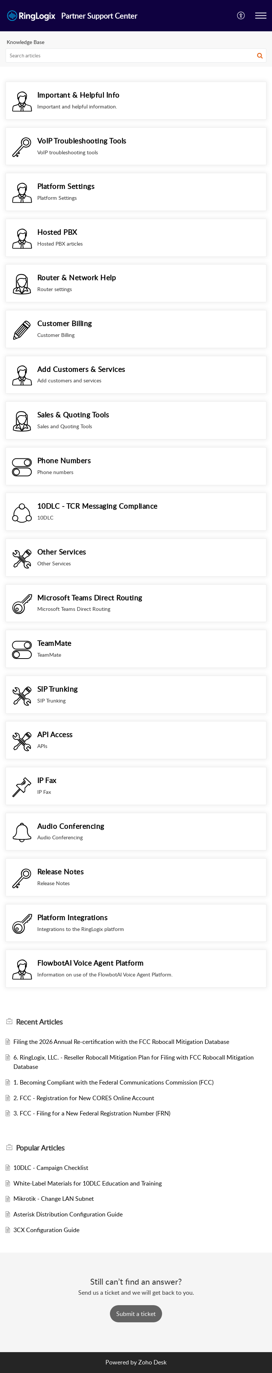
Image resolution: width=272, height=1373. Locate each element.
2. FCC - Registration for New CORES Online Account (83, 1098)
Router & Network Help (76, 277)
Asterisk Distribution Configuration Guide (68, 1214)
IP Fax (46, 780)
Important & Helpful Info (78, 95)
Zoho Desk (152, 1362)
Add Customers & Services (81, 369)
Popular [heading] (40, 1148)
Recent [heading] (39, 1022)
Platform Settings (66, 186)
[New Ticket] (136, 1314)
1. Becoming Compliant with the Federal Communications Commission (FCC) (113, 1082)
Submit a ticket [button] (136, 1314)
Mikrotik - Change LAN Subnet (53, 1198)
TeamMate (54, 643)
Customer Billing (64, 323)
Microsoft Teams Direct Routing (89, 598)
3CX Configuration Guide (46, 1230)
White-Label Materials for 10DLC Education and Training (87, 1183)
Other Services (61, 552)
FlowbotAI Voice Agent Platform (90, 963)
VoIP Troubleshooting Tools (81, 141)
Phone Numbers (64, 460)
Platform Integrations (72, 917)
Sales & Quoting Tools (73, 415)
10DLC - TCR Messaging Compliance (97, 506)
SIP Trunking (57, 689)
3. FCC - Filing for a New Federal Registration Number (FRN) (91, 1113)
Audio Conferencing (70, 826)
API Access (55, 734)
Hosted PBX (57, 232)
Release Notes (60, 872)
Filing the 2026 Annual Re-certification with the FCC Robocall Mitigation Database (121, 1042)
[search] (136, 55)
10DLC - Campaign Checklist (50, 1168)
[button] (241, 15)
